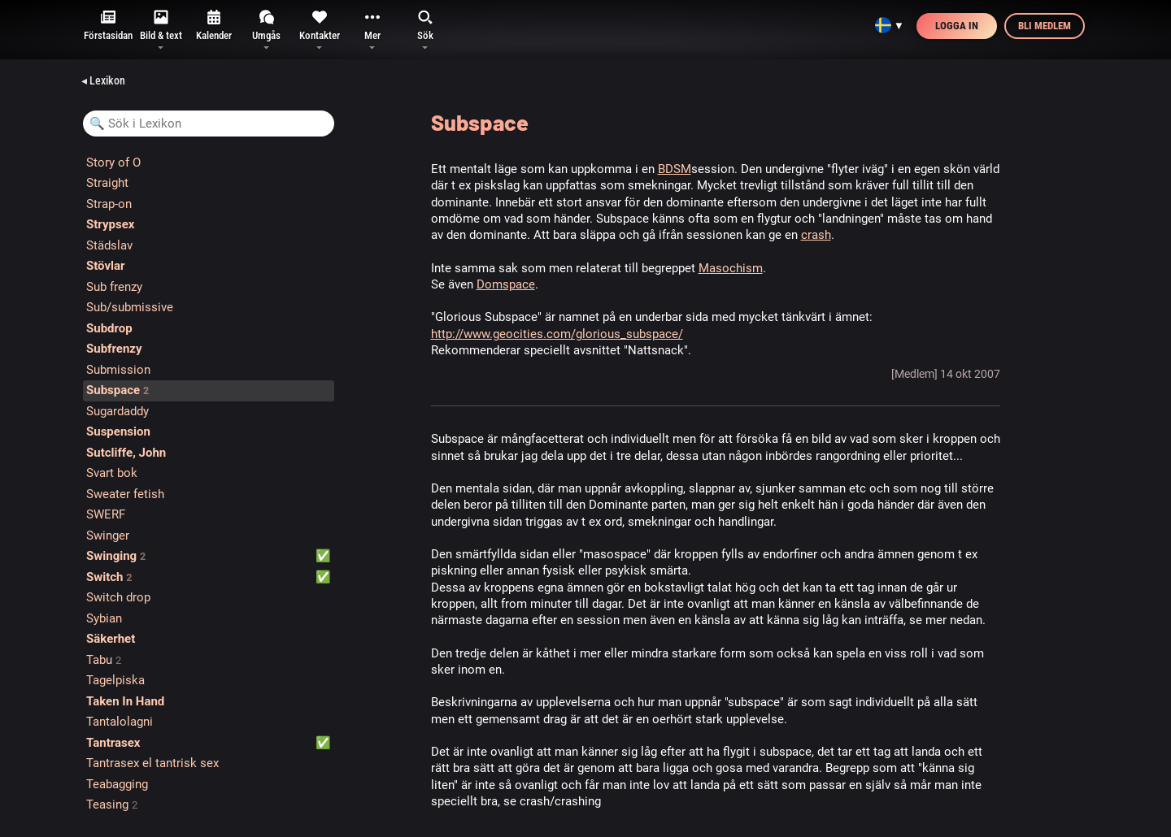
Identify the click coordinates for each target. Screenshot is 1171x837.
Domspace (506, 284)
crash (816, 235)
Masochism (731, 268)
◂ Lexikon (103, 80)
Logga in (956, 26)
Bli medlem (1044, 26)
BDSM (674, 169)
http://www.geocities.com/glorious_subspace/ (557, 334)
